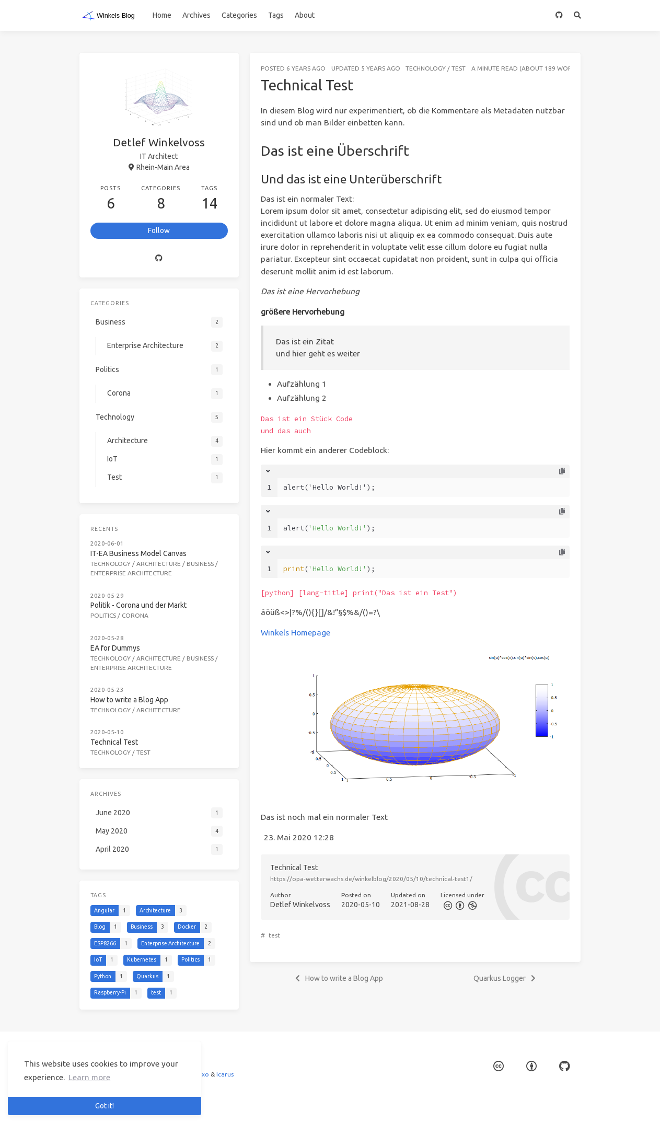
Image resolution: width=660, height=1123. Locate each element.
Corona (135, 615)
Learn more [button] (89, 1077)
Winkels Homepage (295, 632)
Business (200, 563)
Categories (239, 15)
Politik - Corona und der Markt (138, 605)
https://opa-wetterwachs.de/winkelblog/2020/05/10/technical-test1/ (371, 878)
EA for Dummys (115, 648)
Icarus (225, 1074)
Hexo (201, 1074)
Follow (159, 230)
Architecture (158, 563)
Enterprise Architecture (131, 573)
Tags (276, 15)
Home (162, 15)
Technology (426, 68)
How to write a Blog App (129, 700)
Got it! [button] (104, 1106)
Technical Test (114, 742)
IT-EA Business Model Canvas (138, 553)
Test (458, 68)
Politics (103, 615)
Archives (196, 15)
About (305, 15)
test (274, 935)
